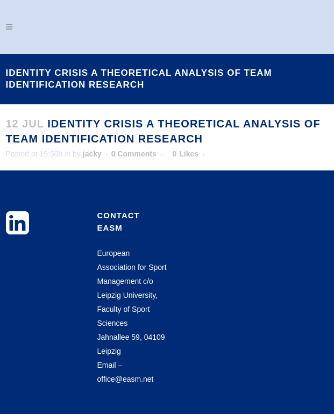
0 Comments (134, 153)
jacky (92, 153)
